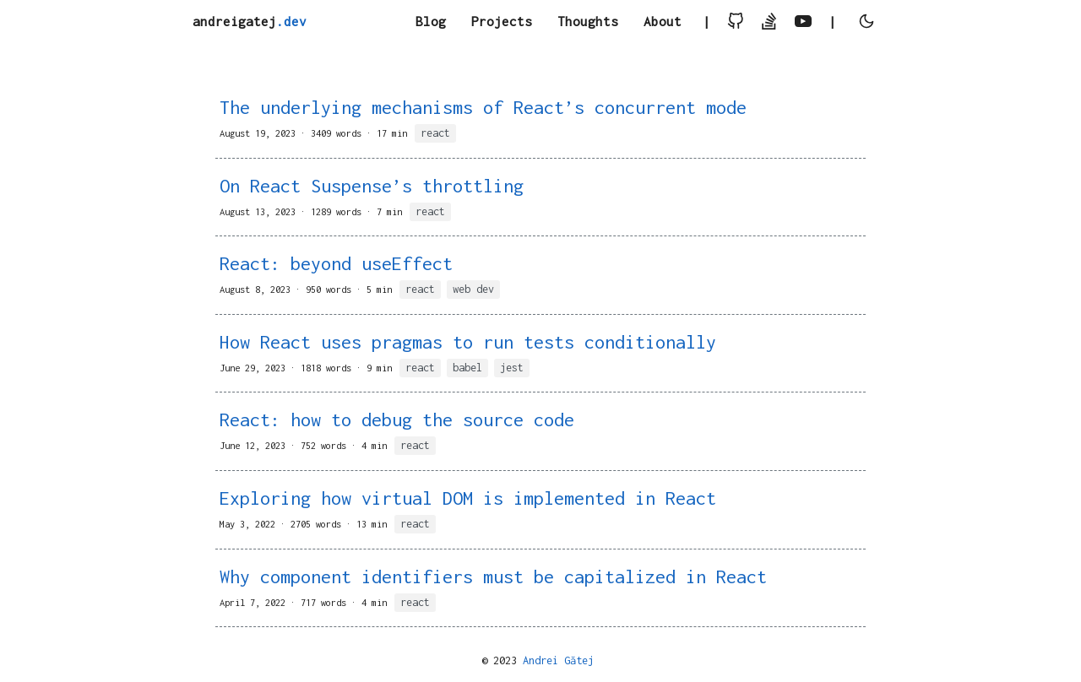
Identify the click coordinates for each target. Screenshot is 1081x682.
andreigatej (250, 21)
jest (512, 367)
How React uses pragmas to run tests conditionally (468, 342)
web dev (473, 289)
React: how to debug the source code (397, 419)
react (435, 133)
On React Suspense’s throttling (372, 186)
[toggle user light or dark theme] (866, 22)
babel (467, 367)
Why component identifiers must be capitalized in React (493, 576)
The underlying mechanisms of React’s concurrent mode (483, 107)
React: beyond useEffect (336, 263)
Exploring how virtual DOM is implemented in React (468, 498)
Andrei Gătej (558, 660)
